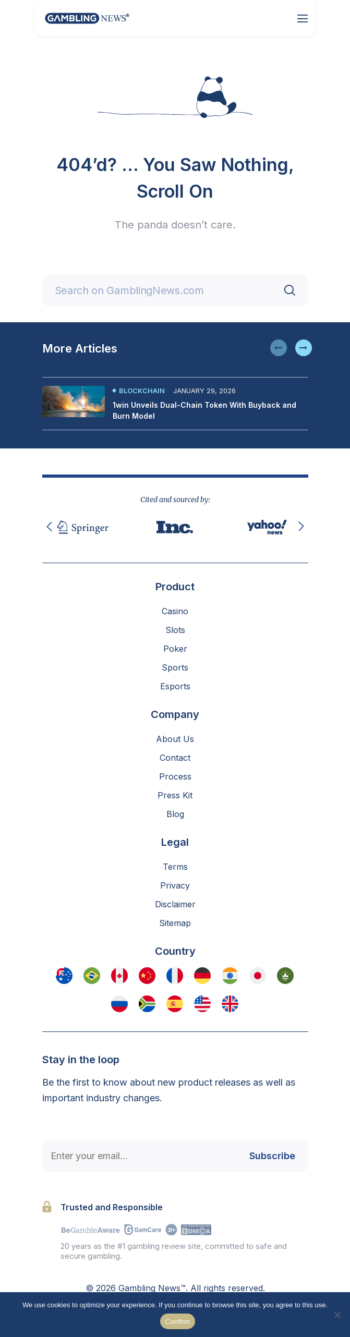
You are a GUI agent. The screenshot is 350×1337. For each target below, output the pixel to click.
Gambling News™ (152, 1288)
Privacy (175, 885)
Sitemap (175, 923)
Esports (175, 686)
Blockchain (142, 390)
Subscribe (272, 1155)
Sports (175, 667)
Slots (175, 630)
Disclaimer (175, 904)
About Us (175, 739)
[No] (337, 1314)
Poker (175, 648)
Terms (175, 866)
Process (175, 776)
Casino (175, 611)
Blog (175, 814)
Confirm (177, 1322)
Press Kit (175, 795)
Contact (175, 757)
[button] (278, 347)
